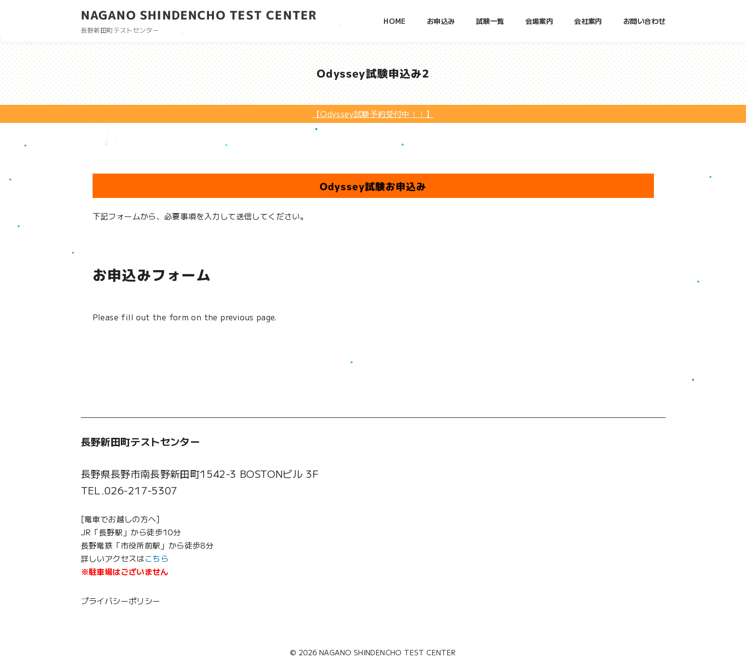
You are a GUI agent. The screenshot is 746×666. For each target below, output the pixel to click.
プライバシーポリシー (121, 601)
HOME (394, 21)
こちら (157, 558)
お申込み (441, 21)
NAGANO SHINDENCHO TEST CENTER (199, 15)
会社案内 (588, 21)
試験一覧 (490, 21)
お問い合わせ (644, 21)
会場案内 (539, 21)
